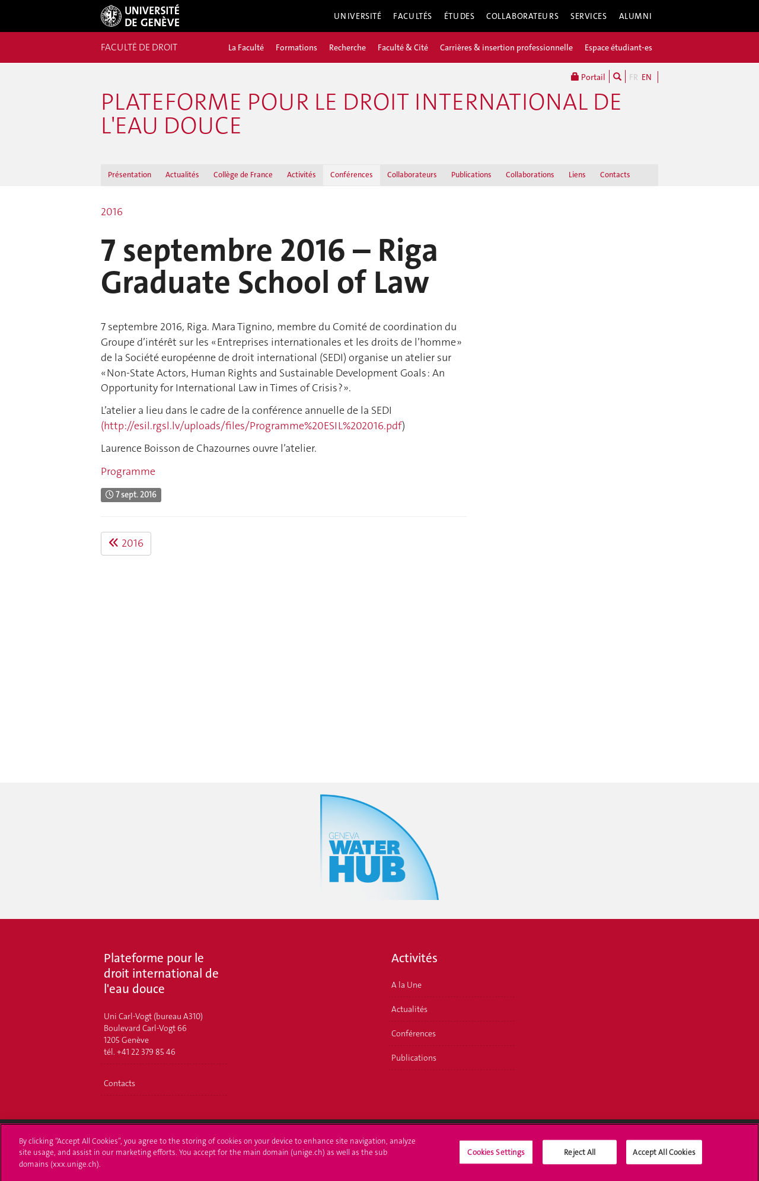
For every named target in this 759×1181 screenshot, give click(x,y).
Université (358, 16)
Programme (128, 471)
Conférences (351, 175)
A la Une (406, 984)
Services (588, 16)
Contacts (615, 175)
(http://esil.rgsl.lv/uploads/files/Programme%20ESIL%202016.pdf (251, 426)
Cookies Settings (496, 1155)
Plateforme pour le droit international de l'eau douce (361, 114)
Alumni (635, 16)
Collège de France (243, 175)
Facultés (412, 16)
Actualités (182, 175)
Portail (588, 76)
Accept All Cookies (664, 1155)
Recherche (347, 47)
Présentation (129, 175)
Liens (577, 175)
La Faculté (246, 47)
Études (459, 16)
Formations (296, 47)
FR (633, 77)
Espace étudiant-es (618, 47)
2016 (112, 212)
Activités (301, 175)
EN (647, 77)
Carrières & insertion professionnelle (506, 47)
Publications (471, 175)
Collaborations (530, 175)
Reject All (579, 1155)
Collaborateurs (522, 16)
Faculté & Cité (403, 47)
